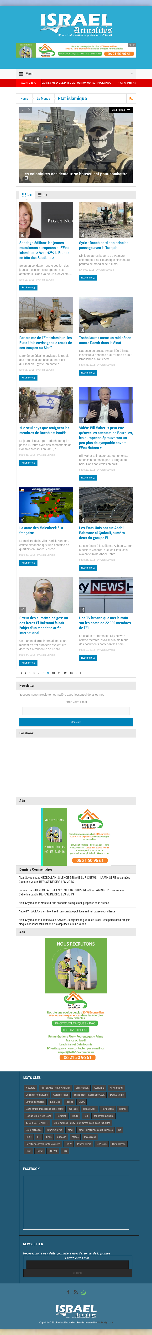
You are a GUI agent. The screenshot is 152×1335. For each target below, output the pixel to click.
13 (71, 673)
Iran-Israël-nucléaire (103, 1116)
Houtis (75, 1116)
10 (53, 673)
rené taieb (102, 1144)
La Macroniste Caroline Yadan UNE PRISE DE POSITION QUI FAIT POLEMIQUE (78, 83)
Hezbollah (61, 1116)
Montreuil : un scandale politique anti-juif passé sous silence (75, 903)
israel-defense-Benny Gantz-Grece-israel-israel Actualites (82, 1123)
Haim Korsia (108, 1109)
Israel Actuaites (54, 1130)
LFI (39, 1137)
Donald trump (117, 1094)
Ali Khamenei (116, 1087)
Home (24, 98)
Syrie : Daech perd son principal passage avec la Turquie (104, 245)
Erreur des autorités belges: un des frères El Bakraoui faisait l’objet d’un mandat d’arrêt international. (43, 625)
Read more (28, 287)
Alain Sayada (46, 279)
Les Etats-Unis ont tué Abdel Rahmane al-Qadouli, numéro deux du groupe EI (102, 532)
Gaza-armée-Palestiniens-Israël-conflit (45, 1109)
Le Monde (43, 98)
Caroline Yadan (61, 1094)
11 (59, 673)
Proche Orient (84, 1144)
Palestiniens (90, 1137)
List (41, 195)
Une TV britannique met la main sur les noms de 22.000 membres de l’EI (105, 623)
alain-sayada (82, 1087)
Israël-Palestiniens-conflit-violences (95, 1130)
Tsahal (39, 1151)
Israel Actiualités (33, 1130)
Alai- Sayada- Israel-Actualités (55, 1087)
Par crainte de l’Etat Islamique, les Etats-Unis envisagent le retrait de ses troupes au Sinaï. (45, 342)
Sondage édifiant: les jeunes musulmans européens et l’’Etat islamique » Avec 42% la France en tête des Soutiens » (44, 250)
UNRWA (53, 1151)
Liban (49, 1137)
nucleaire (61, 1137)
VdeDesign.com (105, 1322)
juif (119, 1130)
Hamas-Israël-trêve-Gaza (38, 1116)
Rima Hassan (119, 1144)
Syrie (28, 1151)
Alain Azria (99, 1087)
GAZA (81, 1102)
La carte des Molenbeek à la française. (41, 530)
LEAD (29, 1137)
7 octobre (30, 1087)
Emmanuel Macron (35, 1102)
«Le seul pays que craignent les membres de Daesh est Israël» (44, 430)
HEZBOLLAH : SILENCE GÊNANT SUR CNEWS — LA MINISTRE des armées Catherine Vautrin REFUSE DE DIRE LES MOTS (71, 892)
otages (75, 1137)
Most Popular (121, 110)
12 (65, 673)
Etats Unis (55, 1102)
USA (65, 1151)
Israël (70, 1130)
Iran (86, 1116)
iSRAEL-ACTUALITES (37, 1123)
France (69, 1102)
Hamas (122, 1109)
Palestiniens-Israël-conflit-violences (43, 1144)
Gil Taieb (73, 1109)
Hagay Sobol (89, 1109)
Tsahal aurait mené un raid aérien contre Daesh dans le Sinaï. (105, 340)
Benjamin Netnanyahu (37, 1094)
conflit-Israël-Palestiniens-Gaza (89, 1094)
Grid (26, 195)
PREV (69, 1144)
